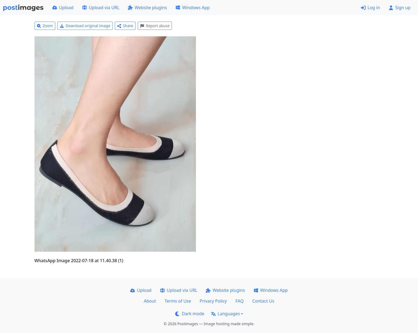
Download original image (85, 25)
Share (125, 25)
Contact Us (263, 301)
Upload (63, 7)
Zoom (45, 25)
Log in (370, 7)
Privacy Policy (213, 301)
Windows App (192, 7)
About (150, 301)
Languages (225, 314)
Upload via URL (100, 7)
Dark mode (189, 314)
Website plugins (147, 7)
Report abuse (155, 25)
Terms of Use (178, 301)
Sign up (399, 7)
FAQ (240, 301)
